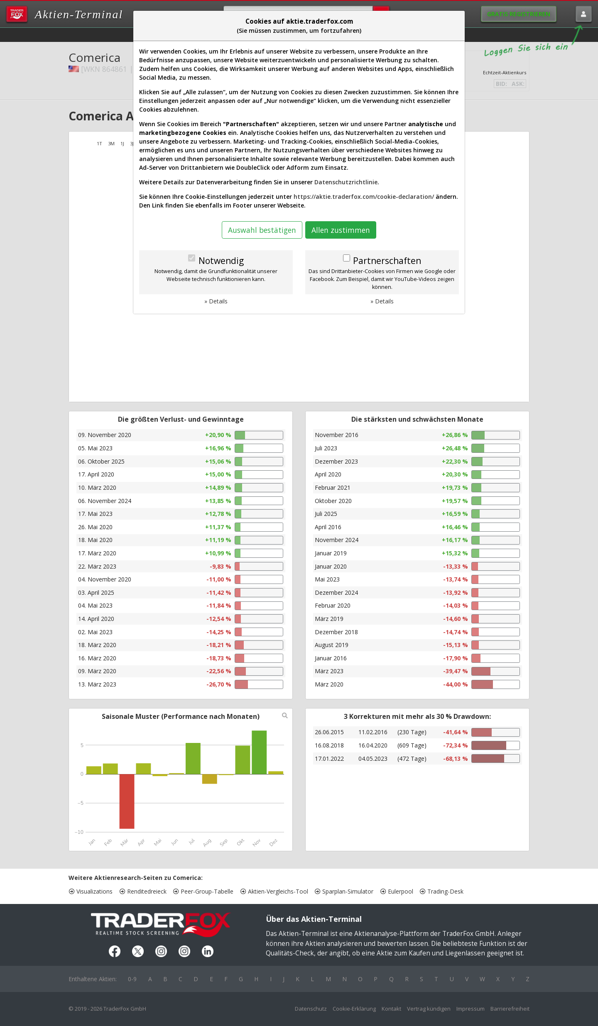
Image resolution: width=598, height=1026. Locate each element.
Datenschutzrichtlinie (345, 182)
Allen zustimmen (340, 230)
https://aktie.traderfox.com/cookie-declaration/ (364, 196)
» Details (216, 301)
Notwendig (221, 260)
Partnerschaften (387, 260)
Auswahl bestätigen (262, 230)
